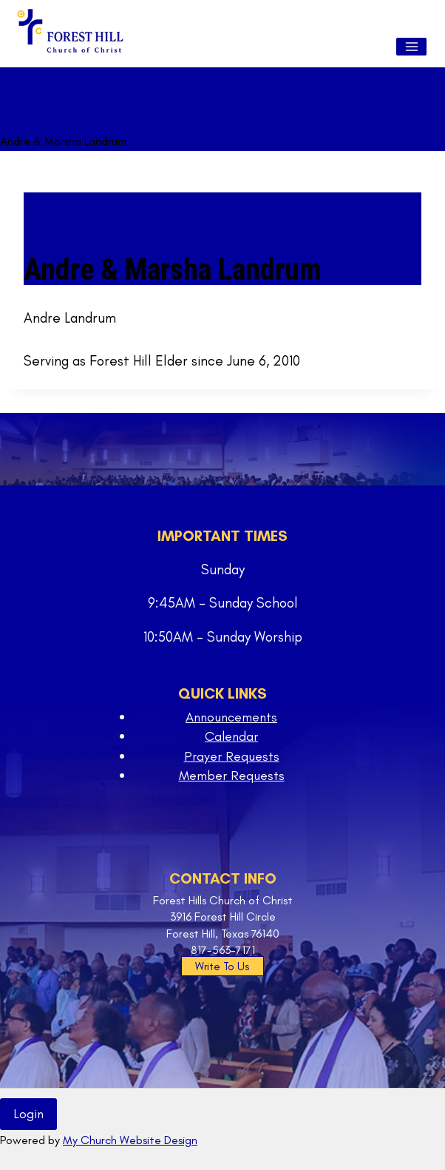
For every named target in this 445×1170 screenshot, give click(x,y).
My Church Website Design (130, 1140)
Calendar (231, 736)
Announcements (231, 717)
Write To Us (222, 966)
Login (28, 1114)
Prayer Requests (231, 756)
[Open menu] (411, 46)
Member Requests (232, 775)
